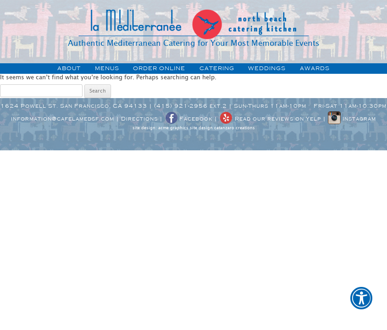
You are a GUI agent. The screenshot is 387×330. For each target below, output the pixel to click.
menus (107, 68)
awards (315, 68)
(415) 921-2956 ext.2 (190, 106)
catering (216, 68)
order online (159, 68)
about (69, 68)
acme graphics (173, 128)
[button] (361, 304)
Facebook (188, 118)
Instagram (352, 118)
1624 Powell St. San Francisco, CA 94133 (73, 106)
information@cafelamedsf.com (62, 118)
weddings (267, 68)
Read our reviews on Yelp (270, 118)
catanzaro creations (234, 128)
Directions (139, 118)
